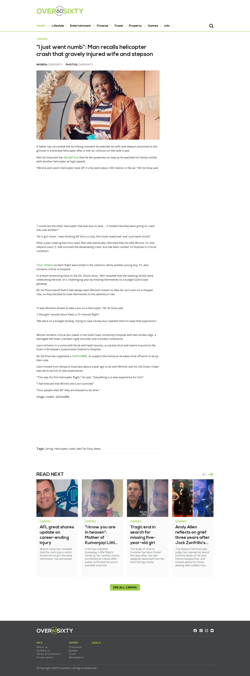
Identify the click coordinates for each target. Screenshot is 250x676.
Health (25, 24)
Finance (86, 24)
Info (151, 24)
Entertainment (64, 24)
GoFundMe (67, 373)
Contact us (27, 648)
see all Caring (125, 598)
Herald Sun (58, 179)
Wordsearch (60, 655)
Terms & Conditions (32, 652)
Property (119, 24)
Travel (102, 24)
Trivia (56, 652)
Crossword (59, 645)
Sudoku (57, 648)
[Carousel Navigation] (224, 488)
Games (137, 24)
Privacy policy (28, 655)
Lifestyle (42, 24)
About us (26, 645)
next (227, 488)
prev (220, 488)
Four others (28, 284)
